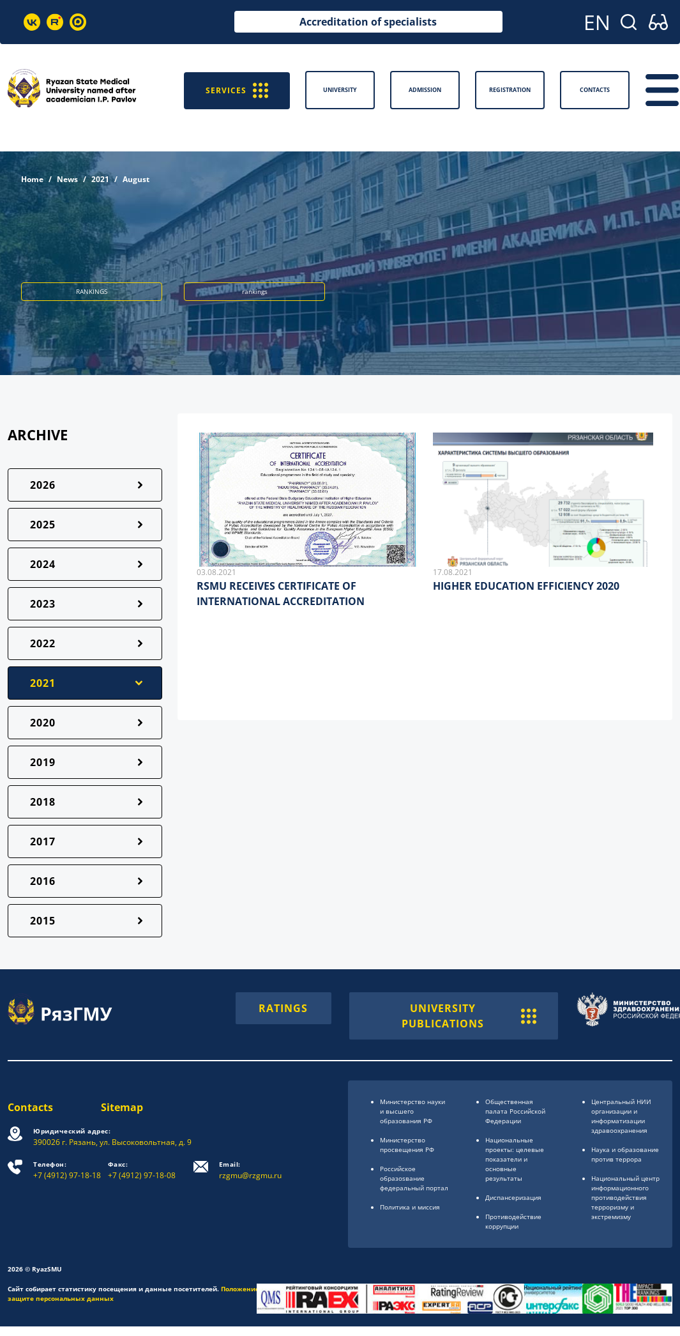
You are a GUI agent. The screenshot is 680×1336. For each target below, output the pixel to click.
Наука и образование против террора (625, 1154)
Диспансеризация (513, 1197)
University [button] (340, 90)
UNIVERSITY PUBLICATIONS (469, 1016)
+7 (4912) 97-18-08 (142, 1170)
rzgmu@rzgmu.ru (250, 1170)
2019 (43, 762)
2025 (43, 525)
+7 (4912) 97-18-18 (67, 1170)
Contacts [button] (595, 90)
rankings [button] (255, 291)
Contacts (30, 1107)
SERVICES (237, 90)
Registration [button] (510, 90)
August (136, 179)
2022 (43, 643)
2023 (43, 604)
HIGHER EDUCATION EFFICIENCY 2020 (526, 586)
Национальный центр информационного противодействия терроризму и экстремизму (625, 1197)
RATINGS (283, 1008)
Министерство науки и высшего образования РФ (412, 1111)
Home (32, 179)
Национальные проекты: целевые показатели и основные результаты (514, 1159)
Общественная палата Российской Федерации (515, 1111)
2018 (43, 802)
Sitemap (122, 1107)
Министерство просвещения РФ (407, 1144)
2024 (43, 564)
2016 (43, 881)
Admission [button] (425, 90)
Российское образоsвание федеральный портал (414, 1178)
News (67, 179)
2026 (43, 485)
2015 (43, 921)
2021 (100, 179)
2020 (43, 723)
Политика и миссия (410, 1206)
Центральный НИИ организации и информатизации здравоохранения (621, 1116)
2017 (43, 841)
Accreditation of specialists (368, 22)
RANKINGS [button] (91, 291)
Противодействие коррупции (513, 1221)
